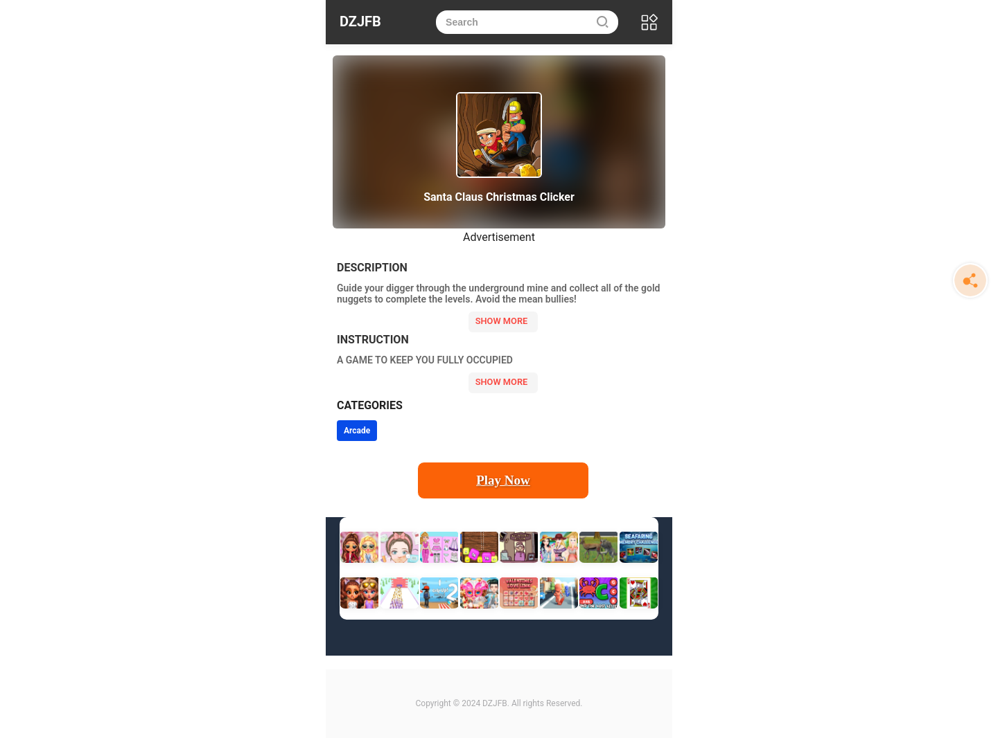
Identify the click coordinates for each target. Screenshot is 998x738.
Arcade (357, 430)
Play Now (503, 480)
